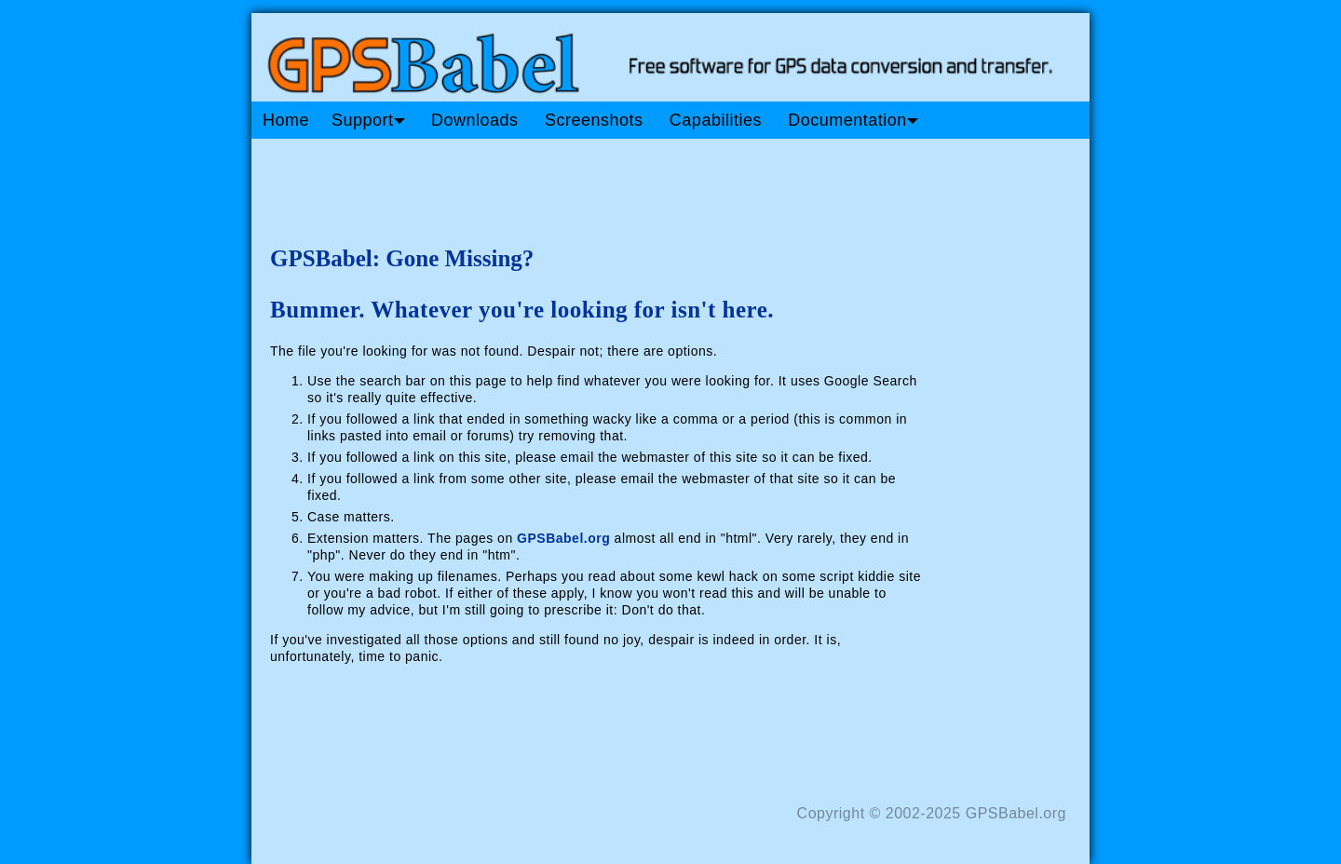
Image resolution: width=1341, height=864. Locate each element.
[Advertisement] (605, 184)
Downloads (475, 120)
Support (368, 120)
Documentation (853, 120)
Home (286, 120)
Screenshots (594, 120)
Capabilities (716, 120)
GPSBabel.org (563, 538)
